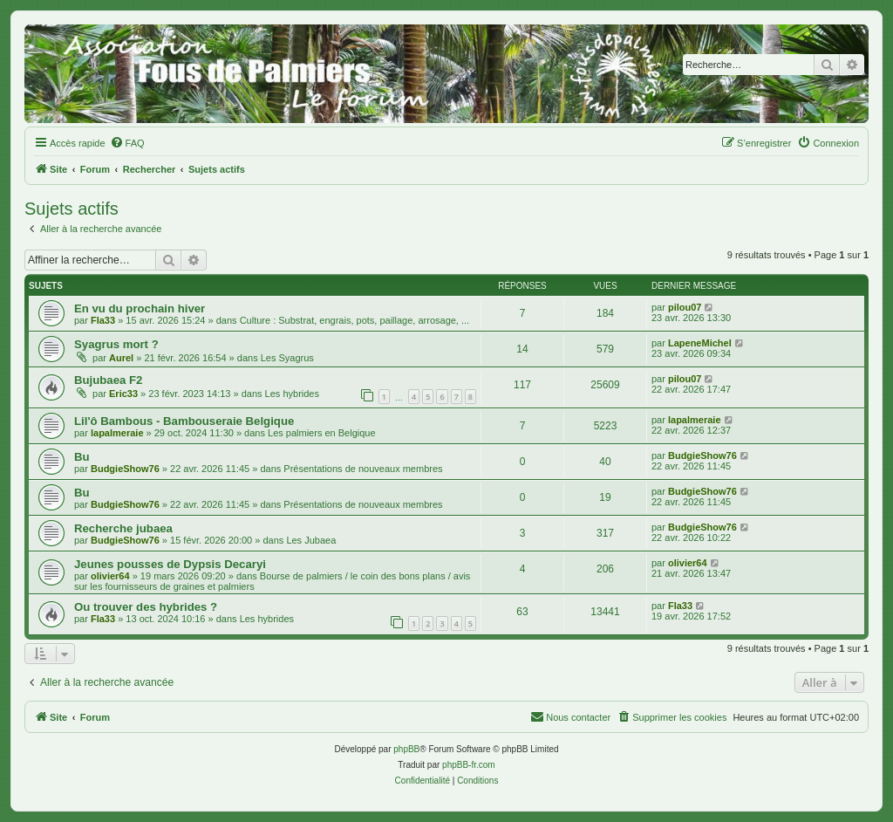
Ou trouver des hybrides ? (145, 606)
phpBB (406, 749)
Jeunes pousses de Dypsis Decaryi (170, 564)
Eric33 (123, 393)
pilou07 (685, 307)
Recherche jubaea (123, 528)
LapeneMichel (700, 343)
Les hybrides (292, 393)
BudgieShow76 (125, 468)
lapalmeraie (117, 433)
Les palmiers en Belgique (322, 433)
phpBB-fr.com (468, 765)
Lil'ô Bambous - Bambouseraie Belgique (184, 421)
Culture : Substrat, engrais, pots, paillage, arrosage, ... (355, 320)
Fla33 (103, 320)
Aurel (121, 358)
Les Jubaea (311, 540)
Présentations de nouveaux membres (362, 468)
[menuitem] (127, 143)
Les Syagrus (287, 358)
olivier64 (110, 576)
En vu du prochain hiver (139, 308)
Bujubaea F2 (108, 380)
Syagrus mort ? (116, 344)
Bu (82, 456)
